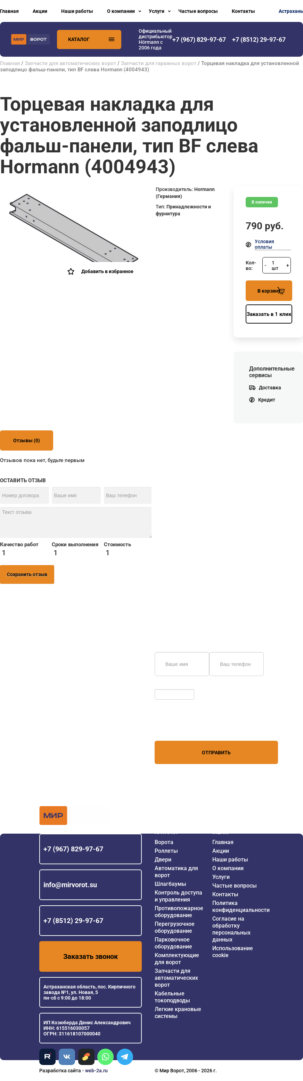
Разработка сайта (60, 1070)
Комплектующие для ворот (177, 958)
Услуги (156, 11)
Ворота (164, 842)
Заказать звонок (90, 956)
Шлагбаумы (170, 884)
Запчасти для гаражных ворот (158, 63)
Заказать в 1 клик (269, 314)
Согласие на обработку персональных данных (231, 929)
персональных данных (181, 727)
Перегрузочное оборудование (175, 927)
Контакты (243, 11)
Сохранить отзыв (27, 574)
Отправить (216, 752)
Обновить (168, 686)
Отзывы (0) (26, 440)
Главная (9, 11)
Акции (40, 11)
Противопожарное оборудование (179, 912)
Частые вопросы (198, 11)
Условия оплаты (264, 244)
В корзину (271, 290)
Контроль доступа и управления (178, 896)
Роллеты (166, 851)
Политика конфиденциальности (241, 906)
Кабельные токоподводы (172, 997)
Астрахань (291, 11)
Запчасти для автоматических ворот (70, 63)
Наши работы (77, 11)
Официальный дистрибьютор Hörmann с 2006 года (155, 39)
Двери (163, 859)
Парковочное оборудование (173, 943)
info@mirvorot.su (70, 885)
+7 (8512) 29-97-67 (73, 920)
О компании (121, 11)
